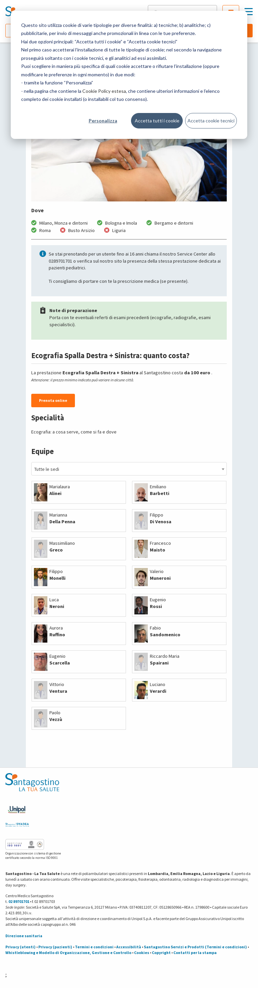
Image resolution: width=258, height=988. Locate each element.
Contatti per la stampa (195, 952)
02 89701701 (18, 901)
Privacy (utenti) (20, 946)
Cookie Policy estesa (104, 91)
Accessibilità (128, 946)
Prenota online (53, 400)
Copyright (161, 952)
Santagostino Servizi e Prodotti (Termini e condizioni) (195, 946)
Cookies (141, 952)
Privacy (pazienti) (55, 946)
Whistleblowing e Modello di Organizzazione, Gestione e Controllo (68, 952)
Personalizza (103, 120)
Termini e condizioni (94, 946)
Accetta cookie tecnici (210, 120)
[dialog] (129, 75)
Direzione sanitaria (23, 935)
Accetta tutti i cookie (157, 120)
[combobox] (129, 469)
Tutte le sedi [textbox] (46, 469)
